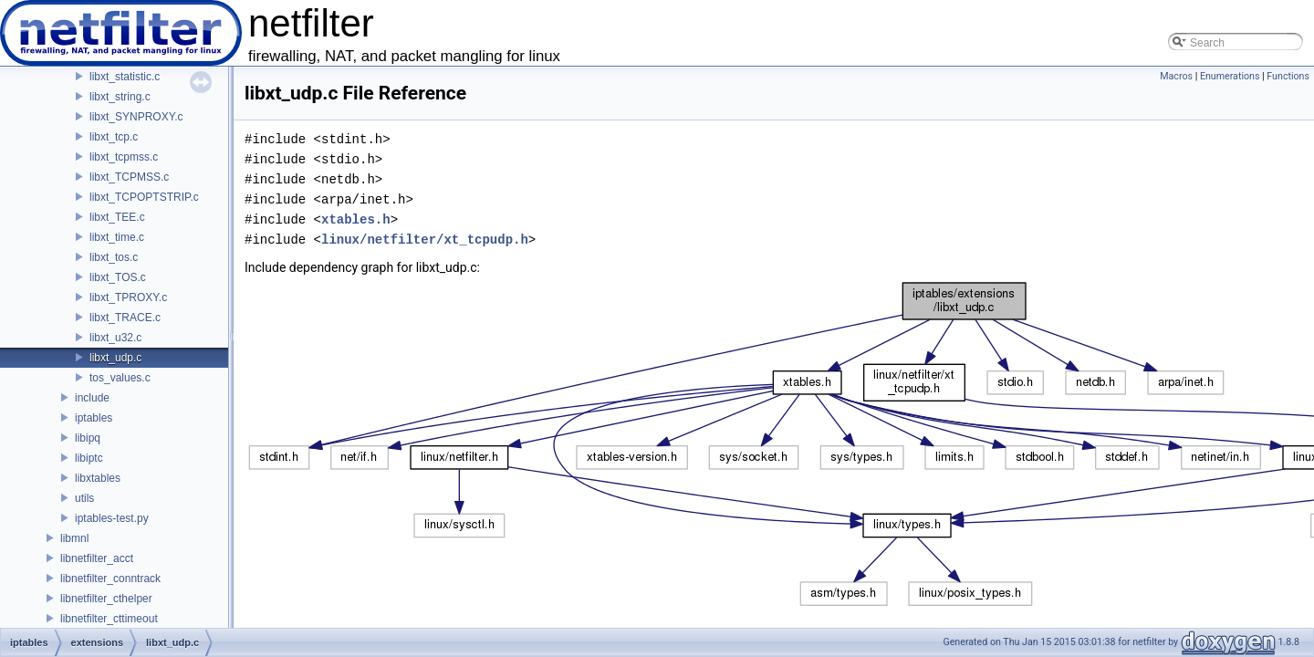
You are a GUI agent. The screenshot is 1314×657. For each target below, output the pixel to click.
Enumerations (1230, 76)
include (92, 397)
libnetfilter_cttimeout (109, 618)
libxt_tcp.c (113, 136)
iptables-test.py (112, 518)
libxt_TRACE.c (125, 317)
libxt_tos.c (113, 257)
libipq (87, 438)
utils (84, 498)
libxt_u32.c (115, 337)
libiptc (89, 458)
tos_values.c (120, 377)
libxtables (97, 478)
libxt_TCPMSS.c (129, 177)
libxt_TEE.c (117, 217)
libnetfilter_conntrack (110, 578)
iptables (93, 418)
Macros (1176, 76)
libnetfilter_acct (96, 558)
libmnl (74, 538)
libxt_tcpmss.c (123, 157)
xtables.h (356, 219)
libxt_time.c (116, 237)
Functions (1288, 76)
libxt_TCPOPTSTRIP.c (144, 197)
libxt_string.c (120, 96)
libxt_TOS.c (117, 277)
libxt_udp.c (115, 357)
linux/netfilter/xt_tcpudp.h (424, 239)
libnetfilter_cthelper (106, 598)
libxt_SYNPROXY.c (136, 116)
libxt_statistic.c (124, 76)
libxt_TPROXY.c (128, 297)
